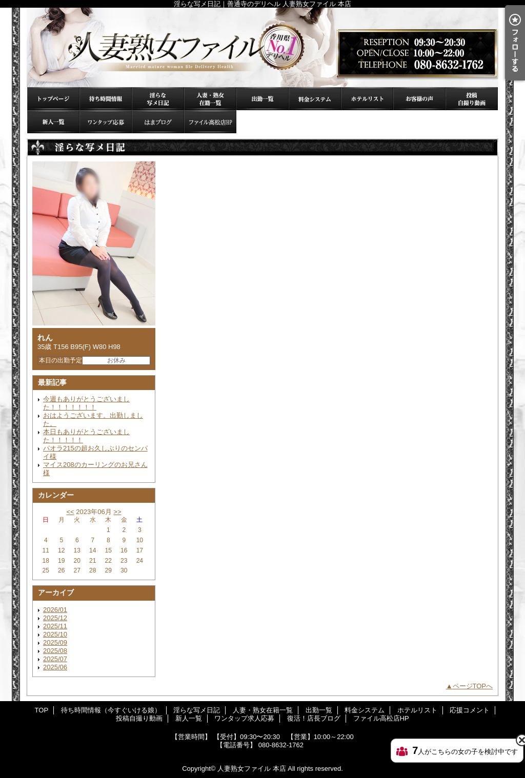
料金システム (315, 98)
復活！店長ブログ (158, 121)
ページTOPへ (473, 686)
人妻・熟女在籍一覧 (210, 98)
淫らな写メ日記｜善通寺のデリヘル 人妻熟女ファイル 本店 (262, 47)
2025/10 (55, 634)
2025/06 (55, 667)
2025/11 (55, 626)
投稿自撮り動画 (472, 98)
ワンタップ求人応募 (105, 121)
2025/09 (55, 642)
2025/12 (55, 618)
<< (70, 512)
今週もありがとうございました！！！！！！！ (86, 403)
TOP (53, 98)
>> (117, 512)
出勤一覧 (262, 98)
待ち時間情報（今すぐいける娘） (105, 98)
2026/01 (55, 609)
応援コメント (419, 98)
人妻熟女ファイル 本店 (251, 768)
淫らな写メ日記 (158, 98)
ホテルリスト (367, 98)
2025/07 (55, 659)
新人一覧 (53, 121)
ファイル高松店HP (210, 121)
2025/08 (55, 650)
